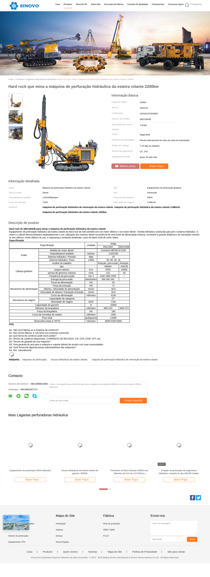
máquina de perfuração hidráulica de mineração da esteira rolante (125, 359)
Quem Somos (70, 552)
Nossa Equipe (62, 542)
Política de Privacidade (144, 552)
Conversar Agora (176, 4)
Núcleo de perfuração (18, 536)
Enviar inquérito (133, 400)
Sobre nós (96, 4)
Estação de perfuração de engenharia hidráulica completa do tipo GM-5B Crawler (179, 472)
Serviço (59, 536)
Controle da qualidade (137, 4)
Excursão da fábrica (114, 4)
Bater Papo (154, 166)
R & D (106, 536)
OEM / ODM (109, 530)
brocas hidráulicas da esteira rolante (69, 359)
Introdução (61, 523)
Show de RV (81, 4)
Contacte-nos (158, 4)
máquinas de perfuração (34, 359)
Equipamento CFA (16, 542)
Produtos (68, 4)
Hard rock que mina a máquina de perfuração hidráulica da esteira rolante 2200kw (96, 79)
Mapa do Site (115, 552)
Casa (57, 4)
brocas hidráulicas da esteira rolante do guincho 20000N (80, 472)
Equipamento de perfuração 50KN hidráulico (30, 470)
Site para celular (176, 552)
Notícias (92, 552)
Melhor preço (125, 166)
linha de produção (111, 523)
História (59, 530)
